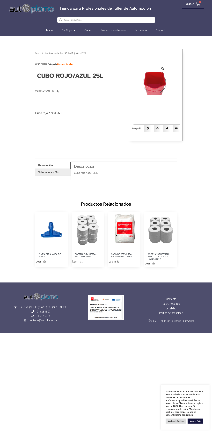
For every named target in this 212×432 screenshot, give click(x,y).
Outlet (88, 30)
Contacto (161, 30)
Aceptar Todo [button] (195, 421)
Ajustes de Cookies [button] (176, 421)
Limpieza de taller (53, 53)
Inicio (49, 30)
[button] (47, 92)
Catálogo (68, 30)
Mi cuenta (141, 30)
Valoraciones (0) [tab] (48, 172)
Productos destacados (113, 30)
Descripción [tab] (45, 165)
